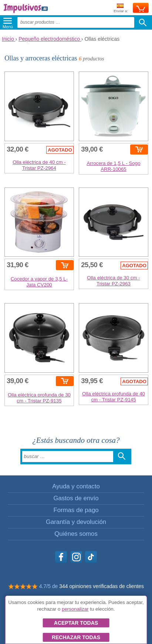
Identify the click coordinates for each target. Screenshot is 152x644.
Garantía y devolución (76, 521)
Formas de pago (75, 510)
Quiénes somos (76, 533)
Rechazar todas (76, 637)
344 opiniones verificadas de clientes (101, 586)
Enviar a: (121, 8)
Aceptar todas (76, 623)
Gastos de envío (75, 498)
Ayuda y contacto (75, 486)
